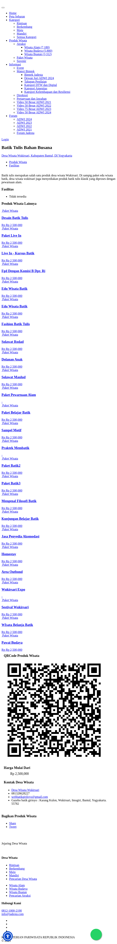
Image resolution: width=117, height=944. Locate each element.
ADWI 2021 (24, 129)
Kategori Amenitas (35, 88)
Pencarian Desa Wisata (23, 878)
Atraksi (21, 43)
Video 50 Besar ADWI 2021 (34, 102)
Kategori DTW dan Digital (40, 85)
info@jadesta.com (13, 914)
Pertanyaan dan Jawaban (32, 98)
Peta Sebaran (17, 16)
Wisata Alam (17, 885)
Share (12, 823)
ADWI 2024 (24, 119)
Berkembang (24, 26)
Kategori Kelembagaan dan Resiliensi (47, 91)
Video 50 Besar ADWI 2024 (34, 112)
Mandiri (22, 33)
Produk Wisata (18, 40)
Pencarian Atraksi (20, 895)
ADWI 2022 (24, 126)
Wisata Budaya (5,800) (38, 50)
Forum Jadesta (25, 133)
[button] (8, 936)
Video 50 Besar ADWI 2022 (34, 105)
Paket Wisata (24, 57)
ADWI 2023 (24, 122)
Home (13, 13)
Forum (13, 115)
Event (20, 67)
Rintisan (22, 23)
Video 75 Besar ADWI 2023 (34, 109)
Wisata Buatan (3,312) (38, 54)
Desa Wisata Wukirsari (25, 790)
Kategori (14, 20)
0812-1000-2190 (12, 910)
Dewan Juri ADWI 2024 (39, 78)
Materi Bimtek (26, 71)
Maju (20, 30)
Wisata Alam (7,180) (37, 47)
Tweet (13, 826)
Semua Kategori (26, 37)
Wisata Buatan (18, 892)
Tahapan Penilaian (35, 81)
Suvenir (21, 61)
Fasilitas (14, 165)
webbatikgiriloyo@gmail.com (29, 796)
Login (5, 139)
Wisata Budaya (18, 888)
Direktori (22, 95)
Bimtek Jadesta (33, 74)
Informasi (15, 64)
